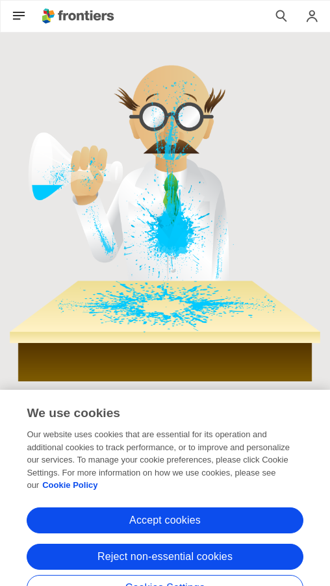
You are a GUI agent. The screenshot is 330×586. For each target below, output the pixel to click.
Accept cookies (165, 527)
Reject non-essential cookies (165, 564)
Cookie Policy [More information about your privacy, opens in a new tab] (69, 493)
